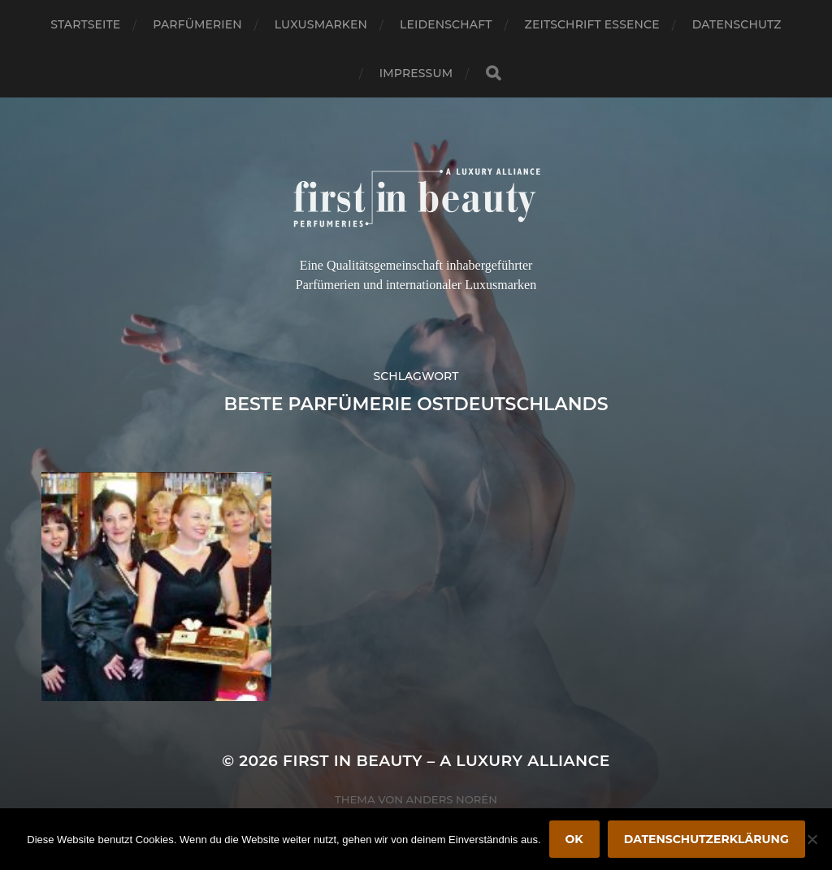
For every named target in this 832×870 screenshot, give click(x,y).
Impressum (416, 73)
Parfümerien (197, 24)
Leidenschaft (446, 24)
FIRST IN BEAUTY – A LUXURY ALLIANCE (446, 760)
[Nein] (812, 839)
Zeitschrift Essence (592, 24)
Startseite (85, 24)
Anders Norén (451, 799)
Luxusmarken (321, 24)
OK (574, 839)
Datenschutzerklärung (706, 839)
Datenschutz (737, 24)
